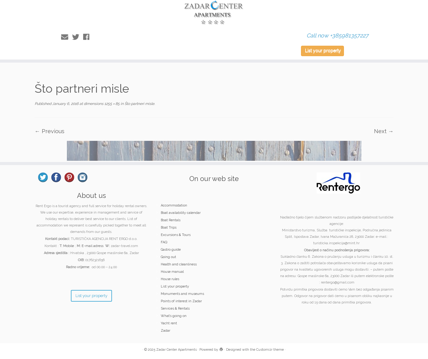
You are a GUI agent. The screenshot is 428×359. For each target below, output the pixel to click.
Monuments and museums (182, 294)
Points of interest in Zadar (181, 301)
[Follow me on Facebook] (88, 37)
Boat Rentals (170, 220)
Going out (168, 257)
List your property (323, 50)
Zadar (165, 331)
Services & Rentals (175, 309)
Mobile (68, 246)
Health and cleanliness (179, 264)
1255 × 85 (111, 104)
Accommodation (174, 205)
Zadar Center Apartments (176, 350)
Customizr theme (270, 350)
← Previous (49, 131)
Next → (384, 131)
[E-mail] (66, 37)
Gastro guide (171, 250)
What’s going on (174, 316)
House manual (172, 272)
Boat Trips (168, 228)
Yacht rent (169, 323)
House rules (170, 279)
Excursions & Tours (176, 235)
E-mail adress (92, 246)
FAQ (164, 242)
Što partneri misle (139, 104)
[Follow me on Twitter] (77, 37)
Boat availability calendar (181, 213)
